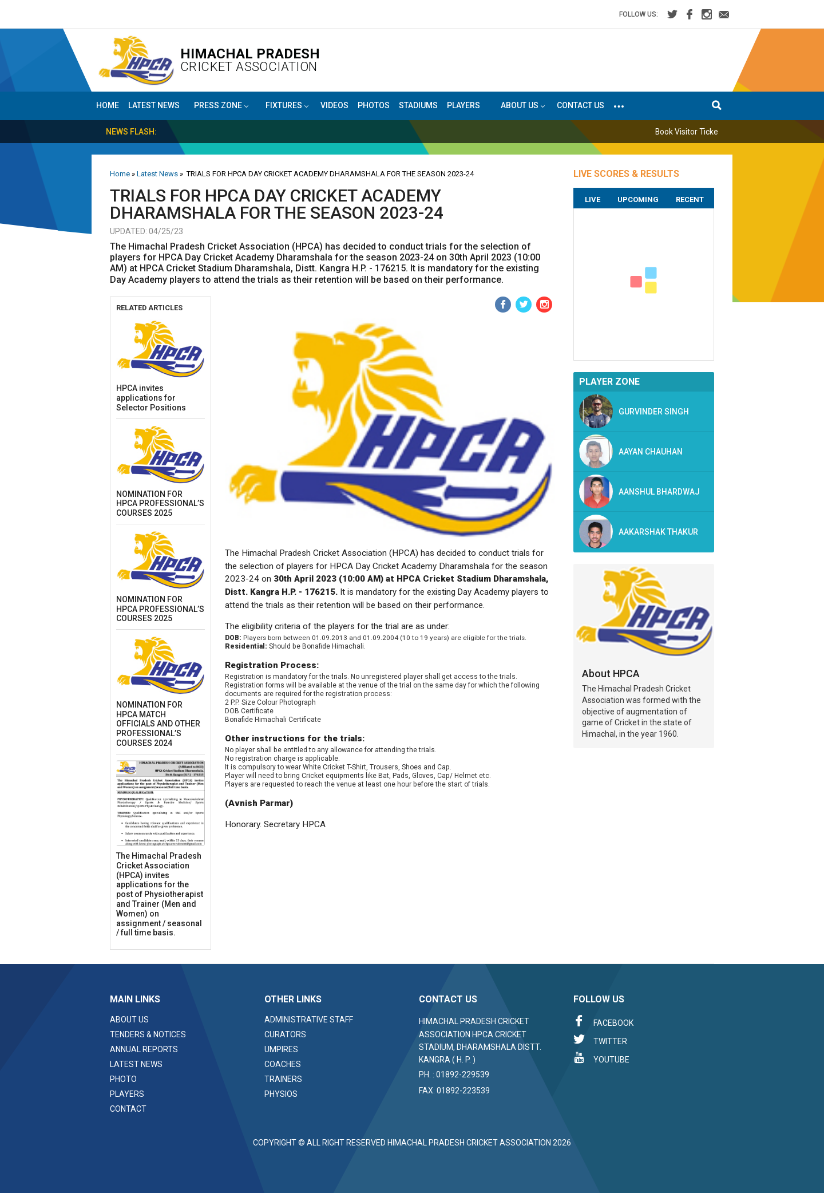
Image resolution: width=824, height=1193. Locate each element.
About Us (129, 1019)
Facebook (603, 1021)
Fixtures (287, 106)
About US (523, 106)
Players (463, 105)
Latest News (154, 105)
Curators (285, 1034)
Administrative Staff (308, 1019)
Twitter (600, 1039)
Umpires (281, 1049)
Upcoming (638, 199)
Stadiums (418, 105)
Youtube (601, 1058)
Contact (128, 1108)
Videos (334, 105)
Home (107, 105)
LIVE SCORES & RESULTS (626, 173)
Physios (281, 1094)
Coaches (282, 1064)
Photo (123, 1079)
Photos (374, 105)
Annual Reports (144, 1049)
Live (592, 199)
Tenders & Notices (148, 1034)
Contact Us (580, 105)
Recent (690, 199)
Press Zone (221, 106)
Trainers (283, 1079)
